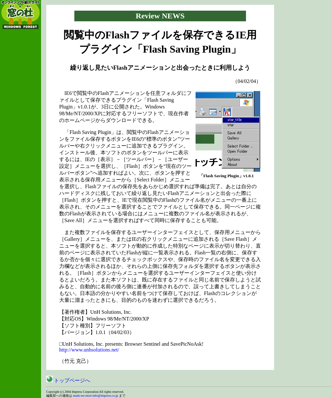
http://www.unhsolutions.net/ (89, 349)
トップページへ (68, 380)
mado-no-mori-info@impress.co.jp (95, 395)
